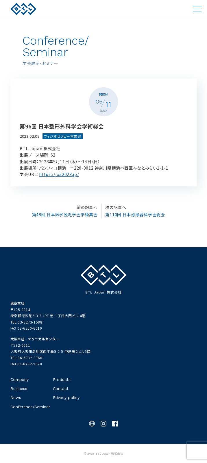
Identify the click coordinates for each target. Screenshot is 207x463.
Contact (61, 388)
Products (62, 379)
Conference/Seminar (30, 406)
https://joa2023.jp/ (59, 174)
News (15, 397)
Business (18, 388)
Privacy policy (66, 397)
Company (19, 379)
